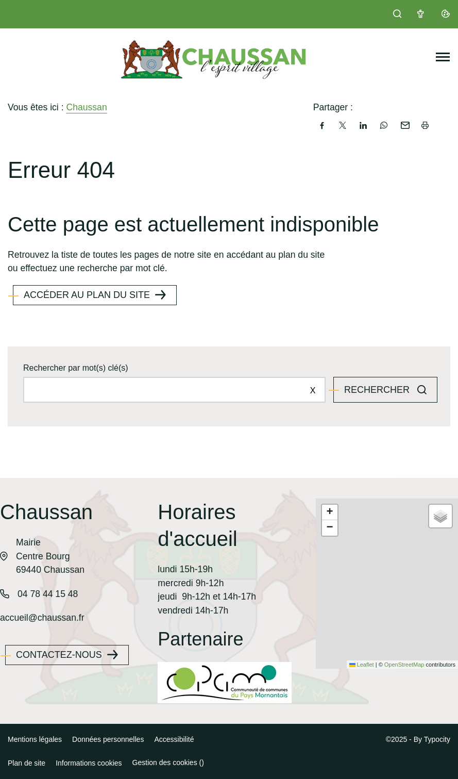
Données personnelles (108, 739)
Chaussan (86, 107)
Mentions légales (35, 739)
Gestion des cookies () (168, 762)
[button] (329, 512)
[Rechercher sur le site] (174, 390)
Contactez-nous (59, 655)
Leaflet (361, 664)
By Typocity (432, 739)
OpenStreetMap (404, 664)
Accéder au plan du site (87, 295)
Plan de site (26, 763)
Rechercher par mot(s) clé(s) (75, 367)
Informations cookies (89, 763)
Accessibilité (174, 739)
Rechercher (378, 390)
